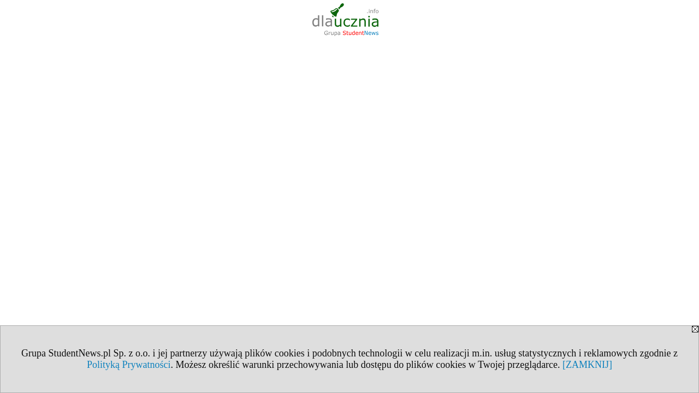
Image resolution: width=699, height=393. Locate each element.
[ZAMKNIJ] (587, 364)
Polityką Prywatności (129, 364)
